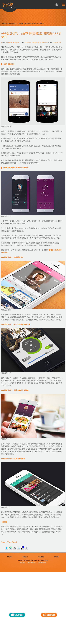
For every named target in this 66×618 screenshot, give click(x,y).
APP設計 (36, 131)
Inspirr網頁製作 (47, 57)
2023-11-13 (57, 42)
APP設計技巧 (25, 527)
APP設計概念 (8, 69)
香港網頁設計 (32, 563)
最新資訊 (16, 42)
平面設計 (25, 557)
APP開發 (9, 42)
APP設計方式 (44, 451)
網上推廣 (41, 557)
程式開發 (56, 557)
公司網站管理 (42, 563)
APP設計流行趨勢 (16, 47)
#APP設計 (28, 42)
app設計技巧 (36, 42)
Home (4, 23)
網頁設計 (47, 131)
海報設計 (55, 131)
